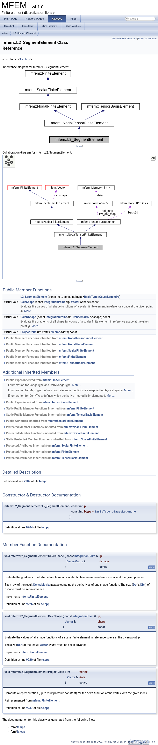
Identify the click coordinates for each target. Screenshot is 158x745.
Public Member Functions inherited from (52, 338)
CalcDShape (28, 317)
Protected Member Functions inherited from (50, 427)
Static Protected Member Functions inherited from (55, 439)
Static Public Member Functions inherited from (48, 408)
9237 (29, 708)
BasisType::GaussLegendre (101, 296)
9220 (29, 659)
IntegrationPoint (54, 302)
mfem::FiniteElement (72, 356)
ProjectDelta (29, 332)
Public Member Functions (124, 38)
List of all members (147, 38)
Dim (142, 584)
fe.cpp (45, 527)
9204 (29, 527)
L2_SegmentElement (24, 33)
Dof (135, 584)
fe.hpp (25, 59)
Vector (75, 302)
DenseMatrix (81, 317)
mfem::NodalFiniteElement (76, 344)
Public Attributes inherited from (43, 420)
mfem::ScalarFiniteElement (76, 350)
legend (79, 146)
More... (28, 311)
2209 (27, 481)
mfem (5, 33)
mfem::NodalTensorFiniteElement (81, 338)
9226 (29, 604)
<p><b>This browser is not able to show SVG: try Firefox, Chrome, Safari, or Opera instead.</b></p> (79, 106)
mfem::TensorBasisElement (77, 363)
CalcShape (27, 302)
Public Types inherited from (36, 380)
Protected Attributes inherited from (45, 445)
